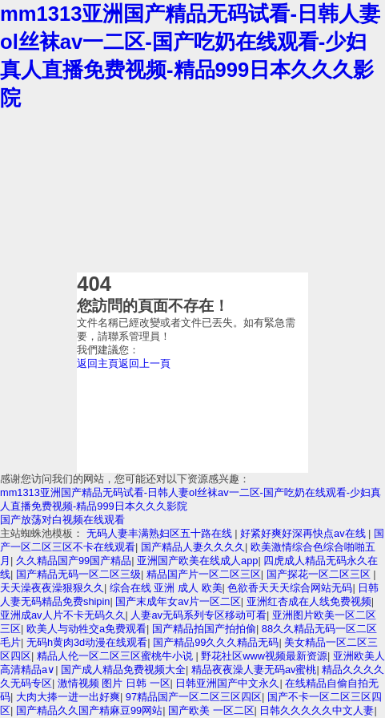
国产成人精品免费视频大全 (123, 670)
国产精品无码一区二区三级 (78, 574)
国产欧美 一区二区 (211, 710)
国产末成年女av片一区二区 (178, 601)
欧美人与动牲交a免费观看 (86, 629)
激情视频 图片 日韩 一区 (114, 683)
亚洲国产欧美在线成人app (197, 561)
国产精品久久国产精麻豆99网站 (89, 710)
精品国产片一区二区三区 (203, 574)
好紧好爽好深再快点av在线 (304, 533)
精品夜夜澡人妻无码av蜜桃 (254, 670)
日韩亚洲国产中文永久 (227, 683)
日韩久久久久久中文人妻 (316, 710)
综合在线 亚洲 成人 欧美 (166, 588)
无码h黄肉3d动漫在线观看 (86, 642)
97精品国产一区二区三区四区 (194, 697)
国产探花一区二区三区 (320, 574)
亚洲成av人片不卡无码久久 (63, 615)
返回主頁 (97, 363)
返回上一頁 (144, 363)
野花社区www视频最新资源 (264, 656)
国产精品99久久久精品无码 (216, 642)
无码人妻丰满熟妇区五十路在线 (160, 533)
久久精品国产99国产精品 (73, 561)
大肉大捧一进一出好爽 (68, 697)
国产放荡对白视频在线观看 (62, 520)
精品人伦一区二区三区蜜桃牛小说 (116, 656)
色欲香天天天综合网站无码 (289, 588)
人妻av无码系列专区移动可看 (198, 615)
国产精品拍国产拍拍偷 (204, 629)
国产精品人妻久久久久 (193, 547)
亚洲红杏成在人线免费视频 (309, 601)
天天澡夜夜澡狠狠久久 (52, 588)
